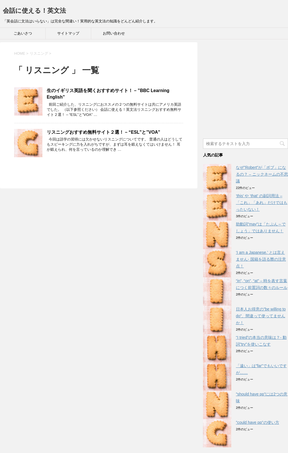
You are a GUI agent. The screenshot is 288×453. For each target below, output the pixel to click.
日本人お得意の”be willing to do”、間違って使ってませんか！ (261, 316)
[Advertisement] (245, 92)
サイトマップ (68, 33)
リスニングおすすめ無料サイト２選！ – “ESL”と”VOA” (103, 132)
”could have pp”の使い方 (257, 422)
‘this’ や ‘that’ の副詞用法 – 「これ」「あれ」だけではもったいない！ (261, 202)
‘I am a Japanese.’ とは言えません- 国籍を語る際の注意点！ (261, 259)
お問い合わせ (114, 33)
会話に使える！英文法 (34, 10)
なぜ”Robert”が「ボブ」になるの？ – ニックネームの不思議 (262, 174)
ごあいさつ (23, 33)
